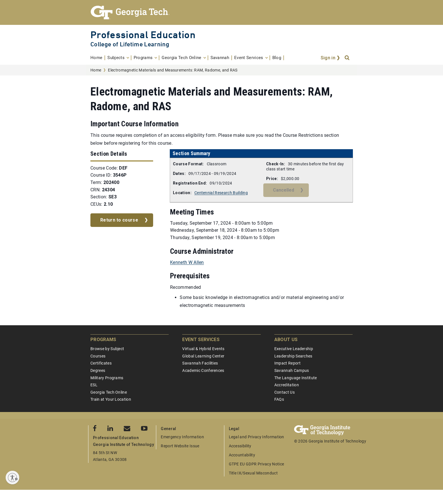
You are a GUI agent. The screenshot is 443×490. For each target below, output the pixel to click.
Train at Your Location (110, 399)
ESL (93, 385)
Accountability (242, 455)
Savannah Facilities (200, 363)
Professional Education (143, 34)
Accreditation (286, 385)
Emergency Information (182, 437)
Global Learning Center (203, 356)
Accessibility (240, 446)
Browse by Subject (107, 348)
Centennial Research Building (221, 192)
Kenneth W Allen (187, 262)
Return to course (119, 220)
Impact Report (287, 363)
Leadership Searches (293, 356)
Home (95, 70)
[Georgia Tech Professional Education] (221, 12)
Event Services (200, 339)
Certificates (101, 363)
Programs (103, 339)
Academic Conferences (203, 370)
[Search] (347, 58)
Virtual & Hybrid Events (203, 348)
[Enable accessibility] (12, 477)
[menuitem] (97, 57)
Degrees (97, 370)
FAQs (279, 399)
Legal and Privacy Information (256, 437)
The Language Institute (295, 378)
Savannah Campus (291, 370)
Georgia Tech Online (108, 392)
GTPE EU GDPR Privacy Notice (256, 464)
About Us (286, 339)
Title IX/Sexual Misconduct (253, 473)
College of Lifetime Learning (129, 44)
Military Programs (106, 378)
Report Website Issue (180, 446)
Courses (97, 356)
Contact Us (284, 392)
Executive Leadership (293, 348)
